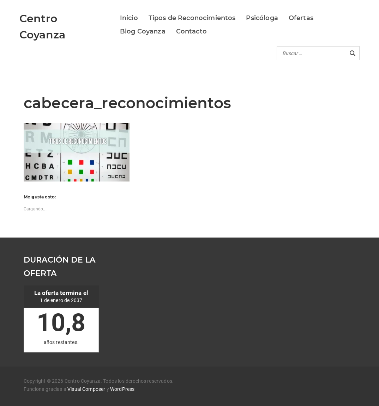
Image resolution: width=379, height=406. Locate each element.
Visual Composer (86, 389)
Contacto (191, 31)
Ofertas (301, 18)
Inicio (129, 18)
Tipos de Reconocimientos (192, 18)
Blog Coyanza (143, 31)
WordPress (122, 389)
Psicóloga (262, 18)
